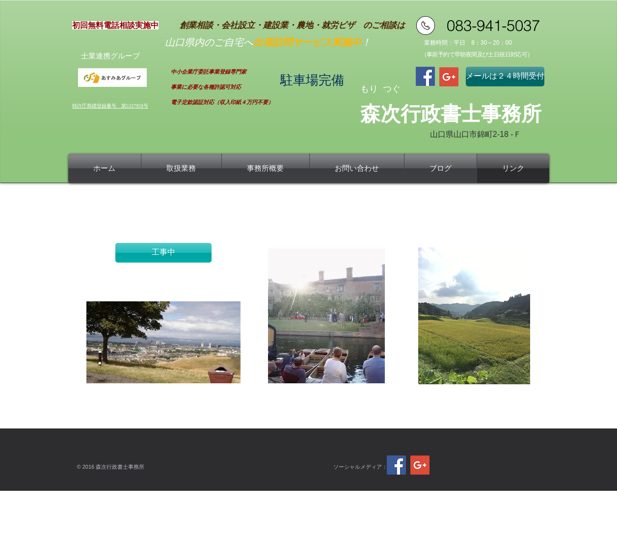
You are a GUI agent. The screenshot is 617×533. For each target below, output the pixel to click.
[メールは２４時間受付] (505, 76)
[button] (163, 253)
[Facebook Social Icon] (425, 76)
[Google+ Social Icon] (448, 76)
